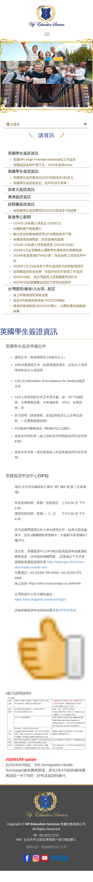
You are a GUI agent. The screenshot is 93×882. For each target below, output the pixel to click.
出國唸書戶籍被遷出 (27, 228)
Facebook (27, 858)
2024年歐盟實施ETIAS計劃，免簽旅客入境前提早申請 (49, 258)
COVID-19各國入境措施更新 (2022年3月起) (43, 245)
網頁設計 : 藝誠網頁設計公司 (46, 847)
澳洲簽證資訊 (19, 197)
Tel (35, 835)
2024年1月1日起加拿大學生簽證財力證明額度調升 (48, 266)
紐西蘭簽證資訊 (21, 204)
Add (19, 839)
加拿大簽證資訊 (21, 189)
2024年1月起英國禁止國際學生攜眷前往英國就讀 (47, 250)
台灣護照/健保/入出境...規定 (31, 289)
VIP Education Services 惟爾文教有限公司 (46, 16)
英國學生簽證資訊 (23, 153)
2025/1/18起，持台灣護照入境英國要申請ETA (45, 277)
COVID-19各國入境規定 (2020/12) (37, 223)
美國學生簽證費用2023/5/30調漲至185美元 (43, 177)
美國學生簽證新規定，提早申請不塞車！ (41, 183)
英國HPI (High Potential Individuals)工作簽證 (44, 159)
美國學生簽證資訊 (23, 171)
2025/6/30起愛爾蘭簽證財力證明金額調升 (42, 282)
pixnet (59, 858)
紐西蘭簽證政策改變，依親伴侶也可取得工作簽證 (47, 271)
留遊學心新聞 (19, 217)
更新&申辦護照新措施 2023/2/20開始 (39, 300)
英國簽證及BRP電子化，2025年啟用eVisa (42, 165)
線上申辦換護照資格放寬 (30, 295)
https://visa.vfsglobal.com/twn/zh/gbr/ (40, 599)
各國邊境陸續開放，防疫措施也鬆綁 (38, 239)
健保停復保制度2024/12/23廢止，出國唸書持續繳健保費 (49, 308)
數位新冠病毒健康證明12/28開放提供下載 (42, 234)
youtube (45, 858)
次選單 (46, 124)
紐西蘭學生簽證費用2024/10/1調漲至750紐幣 (45, 210)
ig (36, 858)
